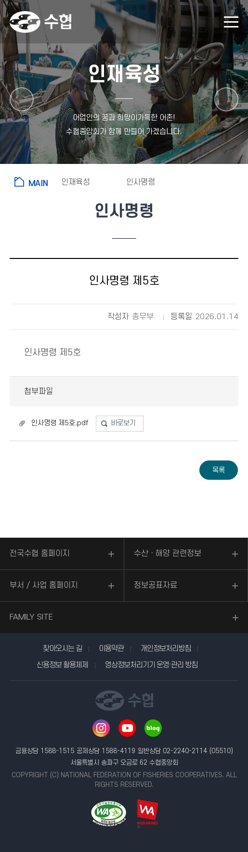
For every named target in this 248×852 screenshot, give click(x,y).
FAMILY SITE (31, 617)
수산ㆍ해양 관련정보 (167, 553)
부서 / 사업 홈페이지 (44, 585)
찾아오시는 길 (62, 648)
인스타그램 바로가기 (101, 728)
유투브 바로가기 (127, 728)
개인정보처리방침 (166, 648)
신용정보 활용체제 (62, 665)
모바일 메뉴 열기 (231, 21)
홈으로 (33, 182)
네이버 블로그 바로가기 (153, 728)
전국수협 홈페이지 (40, 553)
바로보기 (123, 423)
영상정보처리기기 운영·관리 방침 (151, 665)
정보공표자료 (155, 585)
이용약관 (111, 648)
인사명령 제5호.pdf (59, 423)
